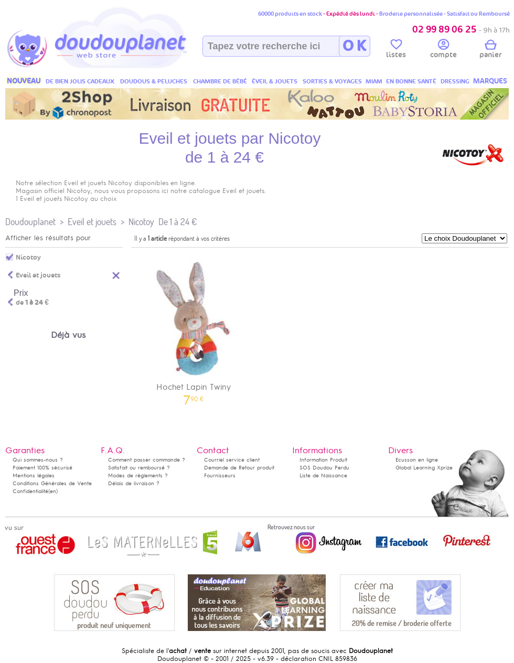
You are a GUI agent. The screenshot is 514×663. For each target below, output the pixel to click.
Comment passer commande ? (146, 460)
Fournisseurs (219, 475)
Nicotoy (141, 222)
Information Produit (323, 460)
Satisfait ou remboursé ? (139, 467)
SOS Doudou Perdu (324, 467)
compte (443, 50)
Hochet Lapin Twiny (193, 328)
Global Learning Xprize (424, 467)
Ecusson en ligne (416, 460)
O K (354, 46)
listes (396, 50)
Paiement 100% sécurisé (42, 467)
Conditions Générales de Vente (52, 483)
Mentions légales (34, 475)
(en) (53, 491)
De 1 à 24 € (177, 222)
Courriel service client (232, 460)
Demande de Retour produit (239, 467)
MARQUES (490, 81)
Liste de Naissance (323, 475)
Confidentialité (30, 491)
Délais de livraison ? (133, 483)
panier (490, 50)
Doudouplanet (30, 222)
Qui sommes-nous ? (38, 460)
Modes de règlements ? (138, 475)
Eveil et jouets (92, 222)
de (32, 302)
